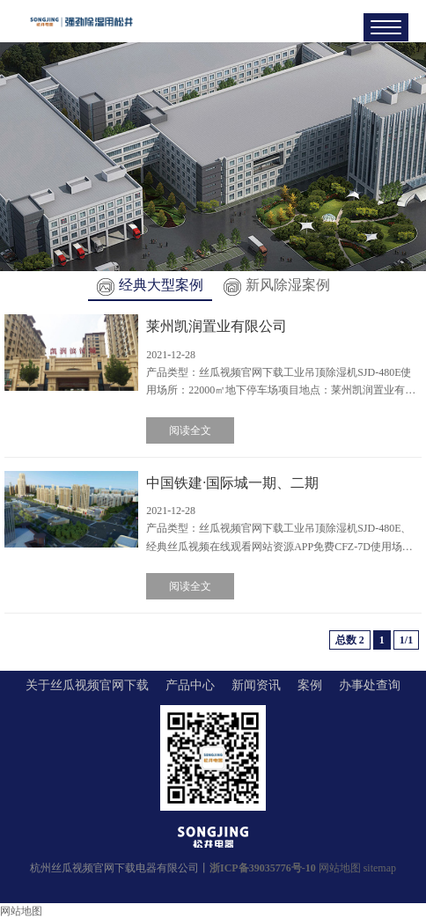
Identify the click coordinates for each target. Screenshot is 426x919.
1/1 (406, 640)
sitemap (380, 868)
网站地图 (340, 868)
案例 (309, 685)
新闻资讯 (256, 685)
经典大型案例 (150, 284)
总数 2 (349, 640)
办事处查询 (369, 685)
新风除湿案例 (277, 284)
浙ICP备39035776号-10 (262, 868)
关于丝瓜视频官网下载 (87, 685)
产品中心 (190, 685)
